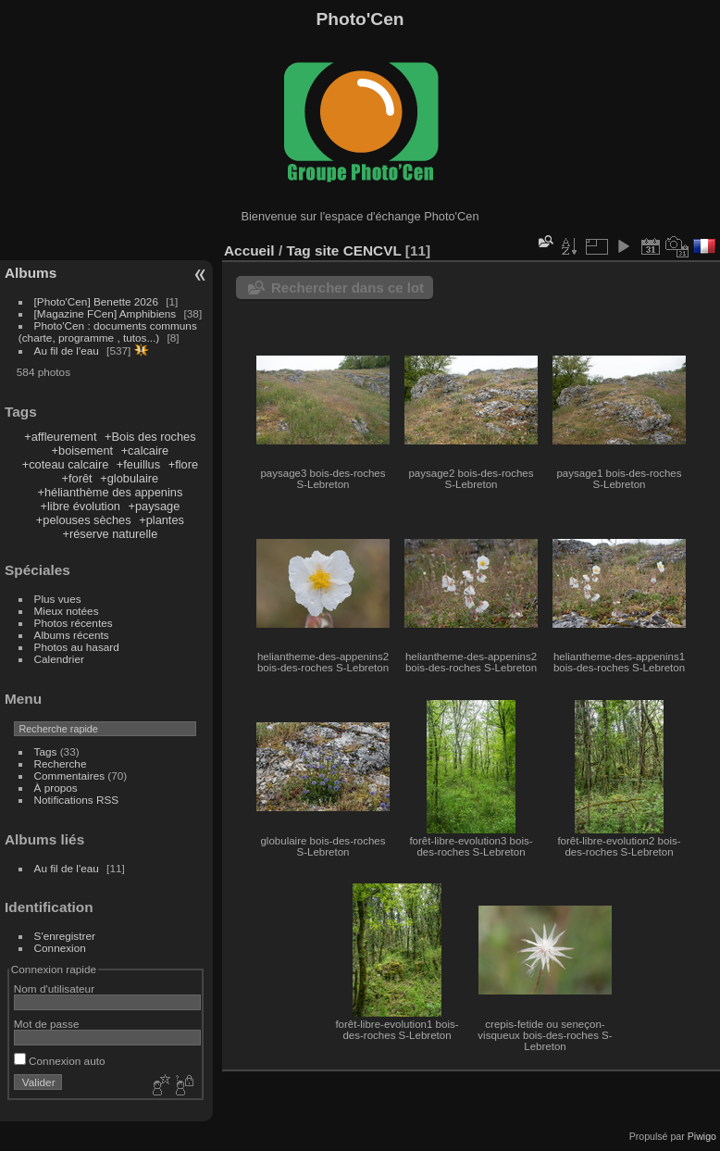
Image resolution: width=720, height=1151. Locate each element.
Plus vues (57, 599)
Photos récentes (73, 623)
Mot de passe (47, 1024)
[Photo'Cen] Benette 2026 (96, 301)
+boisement (83, 450)
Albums (30, 273)
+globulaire (129, 478)
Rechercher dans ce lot (347, 287)
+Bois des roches (150, 437)
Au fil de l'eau (68, 350)
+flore (183, 464)
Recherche (60, 763)
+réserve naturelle (110, 534)
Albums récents (71, 635)
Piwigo (702, 1136)
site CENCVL (358, 250)
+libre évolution (79, 506)
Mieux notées (66, 611)
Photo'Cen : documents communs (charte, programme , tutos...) (108, 331)
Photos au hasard (76, 647)
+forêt (77, 478)
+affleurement (60, 437)
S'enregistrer (64, 936)
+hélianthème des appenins (109, 492)
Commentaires (70, 775)
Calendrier (59, 659)
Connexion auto (60, 1061)
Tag (298, 250)
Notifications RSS (76, 800)
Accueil (249, 250)
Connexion (60, 948)
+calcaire (145, 450)
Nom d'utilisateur (54, 988)
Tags (45, 751)
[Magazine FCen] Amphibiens (105, 313)
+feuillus (138, 464)
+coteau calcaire (65, 464)
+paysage (154, 506)
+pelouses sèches (83, 520)
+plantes (161, 520)
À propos (56, 788)
